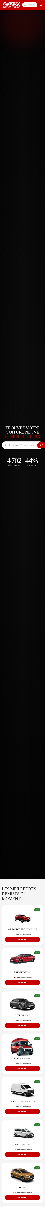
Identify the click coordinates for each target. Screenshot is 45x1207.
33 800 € (22, 1198)
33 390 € (22, 1069)
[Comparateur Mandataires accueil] (11, 4)
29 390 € (22, 982)
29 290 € (22, 939)
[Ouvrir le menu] (40, 4)
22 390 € (22, 1026)
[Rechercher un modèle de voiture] (29, 4)
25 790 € (22, 1155)
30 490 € (22, 1112)
